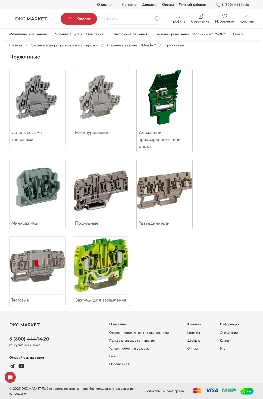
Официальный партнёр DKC (165, 391)
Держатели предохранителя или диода (159, 139)
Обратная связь (120, 364)
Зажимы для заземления (100, 300)
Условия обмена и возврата (129, 348)
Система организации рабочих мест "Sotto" (190, 34)
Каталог (79, 19)
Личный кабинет (192, 4)
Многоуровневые (92, 132)
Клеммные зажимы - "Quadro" (131, 45)
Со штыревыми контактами (26, 136)
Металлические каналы (28, 34)
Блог (112, 356)
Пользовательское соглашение (132, 340)
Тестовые (20, 300)
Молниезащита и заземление (79, 34)
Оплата (168, 4)
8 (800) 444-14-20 (232, 4)
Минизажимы (25, 223)
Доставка (149, 4)
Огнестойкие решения (129, 34)
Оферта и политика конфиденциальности (139, 332)
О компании (107, 4)
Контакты (129, 4)
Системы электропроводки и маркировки (64, 45)
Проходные (86, 223)
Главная (15, 45)
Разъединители (153, 223)
